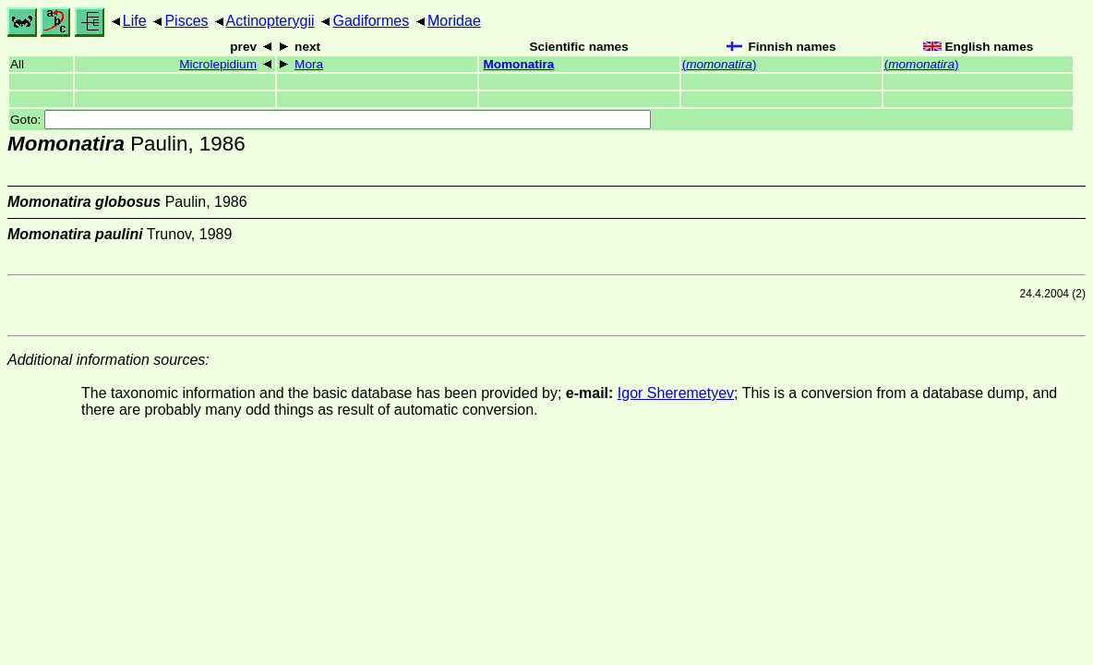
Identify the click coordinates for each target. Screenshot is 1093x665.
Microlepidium (218, 64)
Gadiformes (370, 21)
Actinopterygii (270, 21)
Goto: (330, 120)
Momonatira (518, 64)
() (719, 64)
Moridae (454, 21)
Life (135, 21)
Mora (308, 64)
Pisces (186, 21)
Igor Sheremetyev (676, 393)
